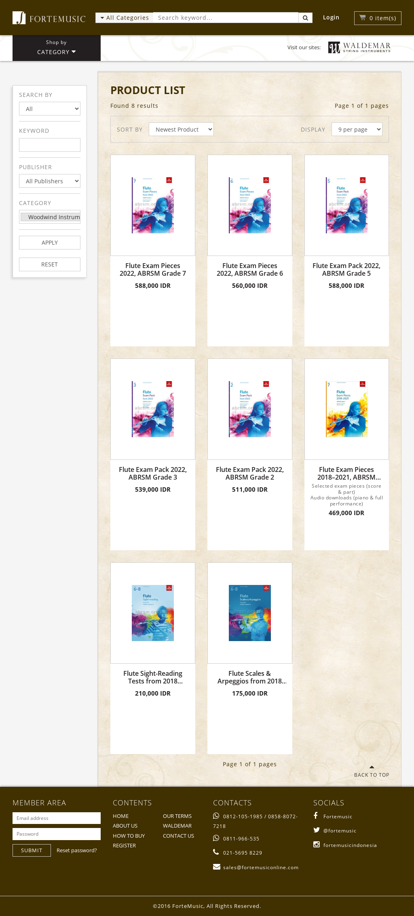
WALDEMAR (177, 825)
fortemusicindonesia (345, 845)
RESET (49, 264)
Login (331, 17)
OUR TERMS (177, 816)
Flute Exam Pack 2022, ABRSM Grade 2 (250, 473)
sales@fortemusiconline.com (256, 867)
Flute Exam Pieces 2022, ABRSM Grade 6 (250, 269)
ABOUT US (125, 825)
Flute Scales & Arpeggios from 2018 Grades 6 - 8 (250, 677)
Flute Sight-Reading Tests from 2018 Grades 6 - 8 (152, 677)
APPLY (50, 242)
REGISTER (124, 845)
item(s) (383, 18)
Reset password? (77, 850)
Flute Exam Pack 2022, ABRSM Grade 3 (153, 473)
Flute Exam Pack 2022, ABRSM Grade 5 (346, 269)
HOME (121, 816)
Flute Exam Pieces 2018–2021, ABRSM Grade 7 (346, 473)
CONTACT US (178, 835)
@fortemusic (335, 830)
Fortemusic (333, 816)
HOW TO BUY (129, 835)
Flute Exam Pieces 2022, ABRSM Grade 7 (153, 269)
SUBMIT (31, 850)
